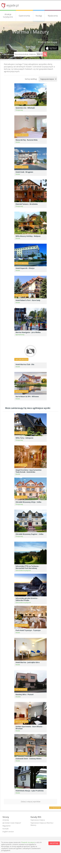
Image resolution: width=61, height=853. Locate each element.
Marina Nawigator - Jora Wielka (28, 332)
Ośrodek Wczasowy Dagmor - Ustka (29, 534)
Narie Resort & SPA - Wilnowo (27, 396)
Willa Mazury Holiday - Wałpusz (28, 236)
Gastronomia (24, 15)
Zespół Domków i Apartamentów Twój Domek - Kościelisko (28, 471)
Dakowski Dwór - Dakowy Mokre (28, 759)
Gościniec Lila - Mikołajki (25, 108)
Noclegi (39, 15)
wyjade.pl (12, 5)
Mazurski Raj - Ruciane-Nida (27, 140)
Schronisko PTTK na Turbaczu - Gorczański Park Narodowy (27, 567)
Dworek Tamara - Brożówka (27, 204)
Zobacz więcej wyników (30, 801)
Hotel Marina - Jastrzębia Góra (28, 662)
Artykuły (6, 820)
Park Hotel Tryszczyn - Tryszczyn (28, 630)
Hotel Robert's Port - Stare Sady (28, 300)
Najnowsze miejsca (38, 820)
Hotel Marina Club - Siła (25, 364)
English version (8, 831)
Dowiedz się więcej (28, 842)
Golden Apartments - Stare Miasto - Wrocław (29, 727)
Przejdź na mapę (47, 42)
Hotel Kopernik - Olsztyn (25, 268)
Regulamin (7, 826)
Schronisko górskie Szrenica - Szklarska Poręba (27, 599)
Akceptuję (54, 843)
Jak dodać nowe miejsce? (12, 823)
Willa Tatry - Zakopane (24, 438)
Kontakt (6, 828)
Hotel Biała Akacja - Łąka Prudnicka (30, 791)
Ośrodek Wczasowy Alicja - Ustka (28, 502)
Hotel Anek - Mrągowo (24, 172)
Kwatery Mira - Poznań (24, 694)
